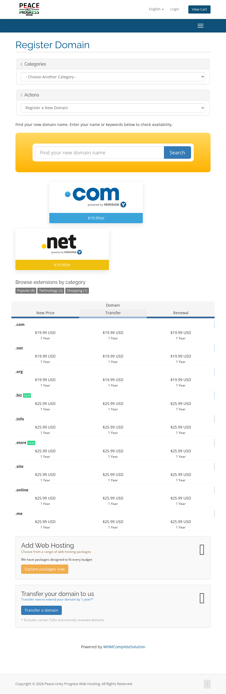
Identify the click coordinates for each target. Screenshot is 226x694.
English (156, 9)
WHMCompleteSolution (124, 646)
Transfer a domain (41, 610)
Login (174, 9)
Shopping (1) (77, 290)
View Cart (199, 9)
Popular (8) (26, 290)
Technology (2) (51, 290)
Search (177, 152)
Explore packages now (45, 569)
